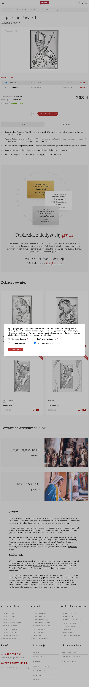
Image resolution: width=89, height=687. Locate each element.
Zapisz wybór (15, 349)
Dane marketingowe (20, 343)
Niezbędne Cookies (20, 339)
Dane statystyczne (46, 343)
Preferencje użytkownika (48, 339)
